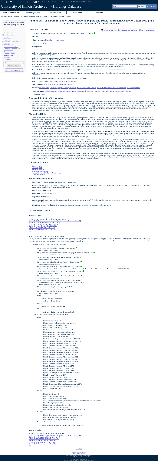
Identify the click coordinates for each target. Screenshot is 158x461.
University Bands (42, 16)
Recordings (7, 57)
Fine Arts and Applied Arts (28, 16)
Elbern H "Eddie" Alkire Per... (57, 16)
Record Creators (99, 12)
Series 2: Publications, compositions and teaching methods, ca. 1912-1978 (54, 221)
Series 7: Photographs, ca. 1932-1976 (42, 229)
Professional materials (9, 53)
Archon (77, 459)
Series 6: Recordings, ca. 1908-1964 (41, 228)
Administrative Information (10, 41)
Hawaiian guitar (55, 88)
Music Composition (133, 88)
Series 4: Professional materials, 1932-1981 (44, 224)
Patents (96, 91)
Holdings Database (67, 6)
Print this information (146, 30)
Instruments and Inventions (11, 47)
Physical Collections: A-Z (33, 12)
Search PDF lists (151, 6)
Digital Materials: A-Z (55, 12)
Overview (5, 29)
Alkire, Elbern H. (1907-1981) (54, 40)
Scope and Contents (8, 32)
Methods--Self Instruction (78, 91)
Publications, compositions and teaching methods (12, 49)
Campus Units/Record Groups (11, 12)
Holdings (16, 16)
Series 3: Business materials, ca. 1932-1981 (44, 222)
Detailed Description (8, 44)
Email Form (82, 453)
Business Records (50, 91)
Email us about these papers (14, 71)
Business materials (9, 51)
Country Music (44, 88)
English (43, 94)
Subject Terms (6, 38)
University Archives (6, 16)
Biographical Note (8, 35)
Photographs (7, 59)
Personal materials (9, 55)
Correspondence (63, 91)
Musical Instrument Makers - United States (111, 88)
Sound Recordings (125, 91)
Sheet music (114, 91)
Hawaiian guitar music (68, 88)
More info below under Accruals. (63, 84)
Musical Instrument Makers (86, 88)
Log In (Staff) (79, 448)
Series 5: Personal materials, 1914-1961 (43, 226)
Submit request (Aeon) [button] (109, 30)
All (30, 231)
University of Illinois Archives (24, 6)
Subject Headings (77, 12)
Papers (90, 91)
